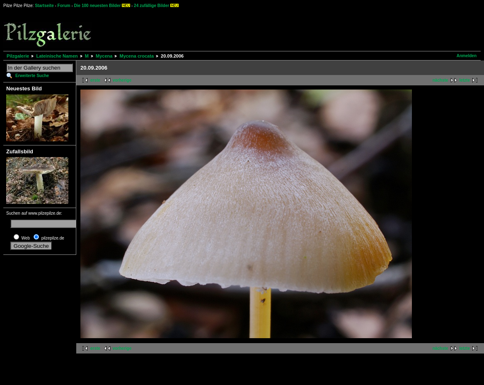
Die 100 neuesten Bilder (97, 5)
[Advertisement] (307, 29)
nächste (440, 80)
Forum (64, 5)
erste (95, 80)
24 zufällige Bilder (151, 5)
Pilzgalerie (18, 55)
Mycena (104, 55)
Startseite (44, 5)
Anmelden (467, 55)
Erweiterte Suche (32, 75)
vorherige (122, 80)
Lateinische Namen (56, 55)
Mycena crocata (136, 55)
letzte (464, 80)
